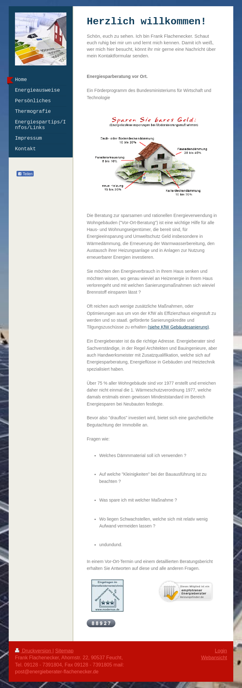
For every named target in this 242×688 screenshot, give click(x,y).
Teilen (25, 174)
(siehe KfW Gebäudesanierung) (178, 327)
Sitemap (64, 650)
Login (221, 650)
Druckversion (33, 650)
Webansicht (214, 657)
